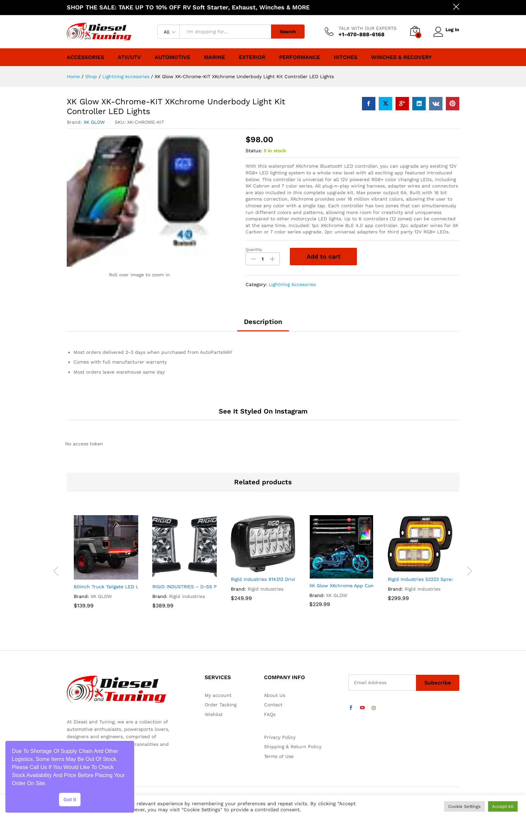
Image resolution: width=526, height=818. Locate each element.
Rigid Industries (187, 596)
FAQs (269, 714)
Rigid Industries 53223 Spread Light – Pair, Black (444, 579)
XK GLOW (94, 122)
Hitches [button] (345, 57)
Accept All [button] (503, 806)
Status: (254, 150)
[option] (106, 571)
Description (263, 321)
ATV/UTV (129, 57)
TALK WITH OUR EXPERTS (365, 28)
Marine (214, 57)
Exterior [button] (252, 57)
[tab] (263, 324)
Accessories (85, 57)
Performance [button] (299, 57)
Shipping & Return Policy (292, 746)
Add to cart (323, 256)
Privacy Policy (280, 737)
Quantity (254, 250)
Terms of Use (279, 756)
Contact (273, 704)
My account (218, 695)
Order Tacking (220, 704)
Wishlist (214, 714)
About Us (274, 695)
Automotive (172, 57)
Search (286, 31)
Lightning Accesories (292, 284)
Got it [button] (69, 799)
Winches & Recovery (401, 57)
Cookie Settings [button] (464, 806)
